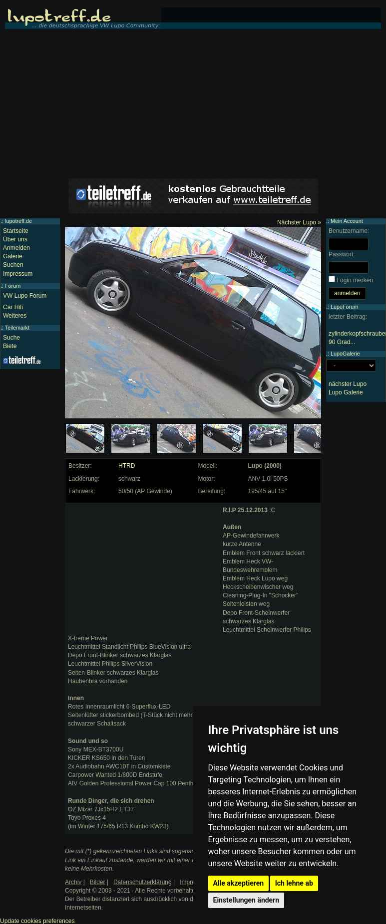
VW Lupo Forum (24, 295)
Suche (11, 337)
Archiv (73, 882)
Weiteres (14, 315)
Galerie (12, 256)
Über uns (15, 239)
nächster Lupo (348, 383)
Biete (9, 346)
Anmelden (16, 247)
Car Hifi (13, 307)
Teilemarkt (17, 328)
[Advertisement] (193, 104)
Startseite (15, 230)
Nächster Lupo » (299, 222)
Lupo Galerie (346, 392)
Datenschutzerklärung (142, 882)
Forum (12, 286)
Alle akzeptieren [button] (238, 883)
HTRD (126, 465)
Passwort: (342, 254)
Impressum (17, 273)
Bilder (97, 882)
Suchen (13, 264)
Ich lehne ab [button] (294, 883)
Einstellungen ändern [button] (246, 900)
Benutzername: (349, 230)
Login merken (355, 280)
